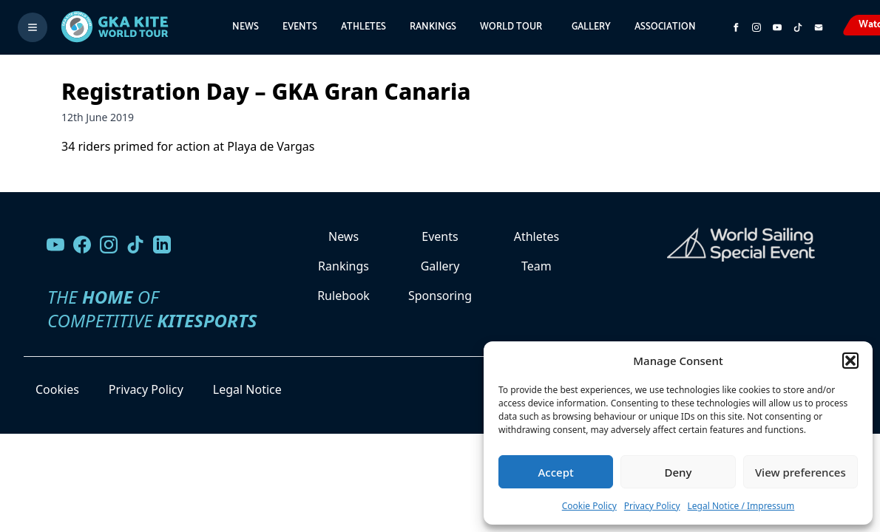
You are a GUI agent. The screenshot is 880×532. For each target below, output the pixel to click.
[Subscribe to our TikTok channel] (797, 27)
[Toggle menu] (32, 27)
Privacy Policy (652, 505)
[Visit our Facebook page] (82, 244)
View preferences (800, 472)
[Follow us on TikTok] (135, 244)
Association (665, 27)
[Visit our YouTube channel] (55, 244)
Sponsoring (440, 295)
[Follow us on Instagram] (756, 27)
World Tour (511, 27)
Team (536, 266)
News (245, 27)
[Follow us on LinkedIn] (162, 244)
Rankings (433, 27)
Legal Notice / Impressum (741, 505)
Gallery (591, 27)
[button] (850, 360)
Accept (556, 472)
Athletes (363, 27)
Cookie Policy (589, 505)
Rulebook (343, 295)
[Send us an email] (818, 27)
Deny (678, 472)
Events (299, 27)
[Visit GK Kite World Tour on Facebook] (735, 27)
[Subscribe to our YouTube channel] (777, 27)
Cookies (57, 389)
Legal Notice (247, 389)
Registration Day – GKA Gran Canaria (266, 91)
